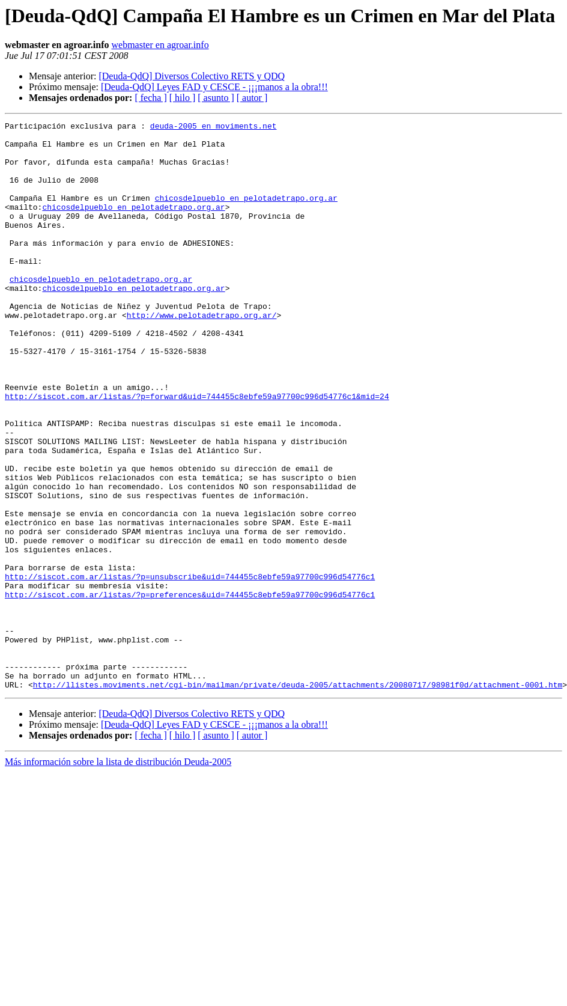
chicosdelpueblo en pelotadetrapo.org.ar (246, 214)
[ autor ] (252, 98)
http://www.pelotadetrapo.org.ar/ (202, 354)
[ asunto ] (216, 98)
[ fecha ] (150, 98)
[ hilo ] (182, 98)
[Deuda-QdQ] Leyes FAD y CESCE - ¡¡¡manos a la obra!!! (214, 87)
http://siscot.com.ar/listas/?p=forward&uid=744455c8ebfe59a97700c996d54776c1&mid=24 (197, 452)
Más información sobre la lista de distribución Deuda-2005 (118, 875)
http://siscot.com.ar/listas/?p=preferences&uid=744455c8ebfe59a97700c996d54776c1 (190, 689)
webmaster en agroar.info (159, 45)
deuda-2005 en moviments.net (213, 127)
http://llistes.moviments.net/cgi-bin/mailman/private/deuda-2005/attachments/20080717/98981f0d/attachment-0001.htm (297, 798)
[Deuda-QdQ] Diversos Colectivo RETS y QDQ (192, 76)
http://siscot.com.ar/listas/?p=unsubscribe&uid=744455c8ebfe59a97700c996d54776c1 (190, 668)
